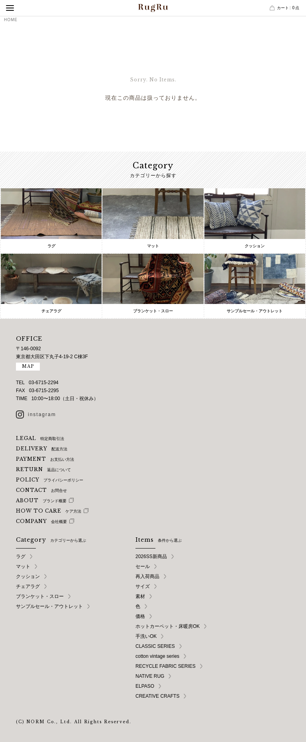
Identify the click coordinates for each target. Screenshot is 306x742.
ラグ (21, 556)
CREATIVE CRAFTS (157, 696)
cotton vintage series (157, 656)
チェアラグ (28, 586)
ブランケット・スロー (40, 596)
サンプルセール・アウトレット (49, 606)
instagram (42, 414)
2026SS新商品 (151, 556)
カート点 (288, 8)
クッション (28, 576)
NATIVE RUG (149, 676)
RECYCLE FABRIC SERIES (165, 666)
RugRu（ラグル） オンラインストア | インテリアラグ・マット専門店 (153, 8)
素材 (140, 596)
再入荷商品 (147, 576)
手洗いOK (146, 636)
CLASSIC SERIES (155, 646)
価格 (140, 616)
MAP (28, 366)
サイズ (142, 586)
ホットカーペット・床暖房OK (167, 626)
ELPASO (144, 686)
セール (142, 566)
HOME (11, 20)
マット (23, 566)
